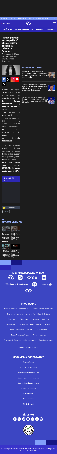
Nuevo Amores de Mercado (20, 335)
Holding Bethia (28, 394)
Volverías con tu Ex (10, 309)
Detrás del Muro (24, 309)
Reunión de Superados (26, 18)
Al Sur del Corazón (29, 340)
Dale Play (45, 319)
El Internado (24, 319)
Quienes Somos (28, 362)
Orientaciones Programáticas (28, 383)
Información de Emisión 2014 (28, 373)
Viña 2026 (29, 330)
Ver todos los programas (28, 347)
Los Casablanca (41, 330)
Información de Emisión (28, 367)
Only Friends (11, 324)
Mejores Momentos (24, 29)
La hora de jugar (36, 324)
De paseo (47, 324)
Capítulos (7, 29)
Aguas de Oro (30, 314)
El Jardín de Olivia (42, 18)
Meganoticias (35, 319)
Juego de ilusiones (39, 335)
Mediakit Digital (28, 404)
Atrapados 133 (22, 324)
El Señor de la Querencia (12, 340)
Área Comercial (28, 399)
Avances (39, 29)
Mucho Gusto (12, 319)
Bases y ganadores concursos (28, 378)
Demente (6, 211)
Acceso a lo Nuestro (17, 330)
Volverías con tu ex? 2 (8, 18)
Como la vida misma (46, 340)
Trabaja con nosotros (28, 388)
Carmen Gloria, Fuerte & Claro (43, 309)
